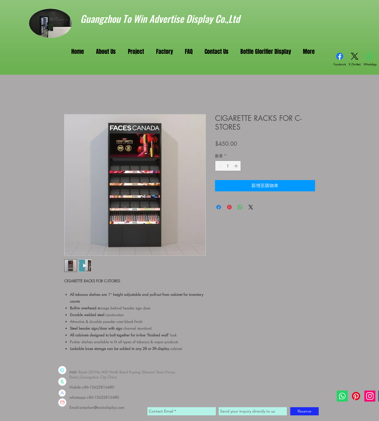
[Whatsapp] (342, 396)
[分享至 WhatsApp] (240, 207)
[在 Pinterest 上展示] (229, 207)
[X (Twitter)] (355, 59)
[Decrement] (219, 166)
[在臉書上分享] (218, 207)
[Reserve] (304, 411)
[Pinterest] (356, 396)
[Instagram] (369, 396)
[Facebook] (340, 59)
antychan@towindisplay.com (101, 407)
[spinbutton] (228, 166)
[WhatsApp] (370, 59)
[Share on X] (250, 207)
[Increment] (236, 166)
